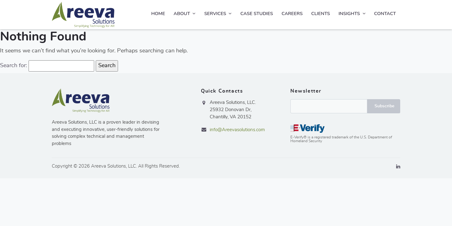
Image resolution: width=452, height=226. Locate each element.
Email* (328, 106)
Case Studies (256, 13)
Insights (351, 13)
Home (158, 13)
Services (218, 13)
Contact (385, 13)
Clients (320, 13)
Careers (292, 13)
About (185, 13)
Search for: (13, 65)
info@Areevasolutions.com (237, 129)
